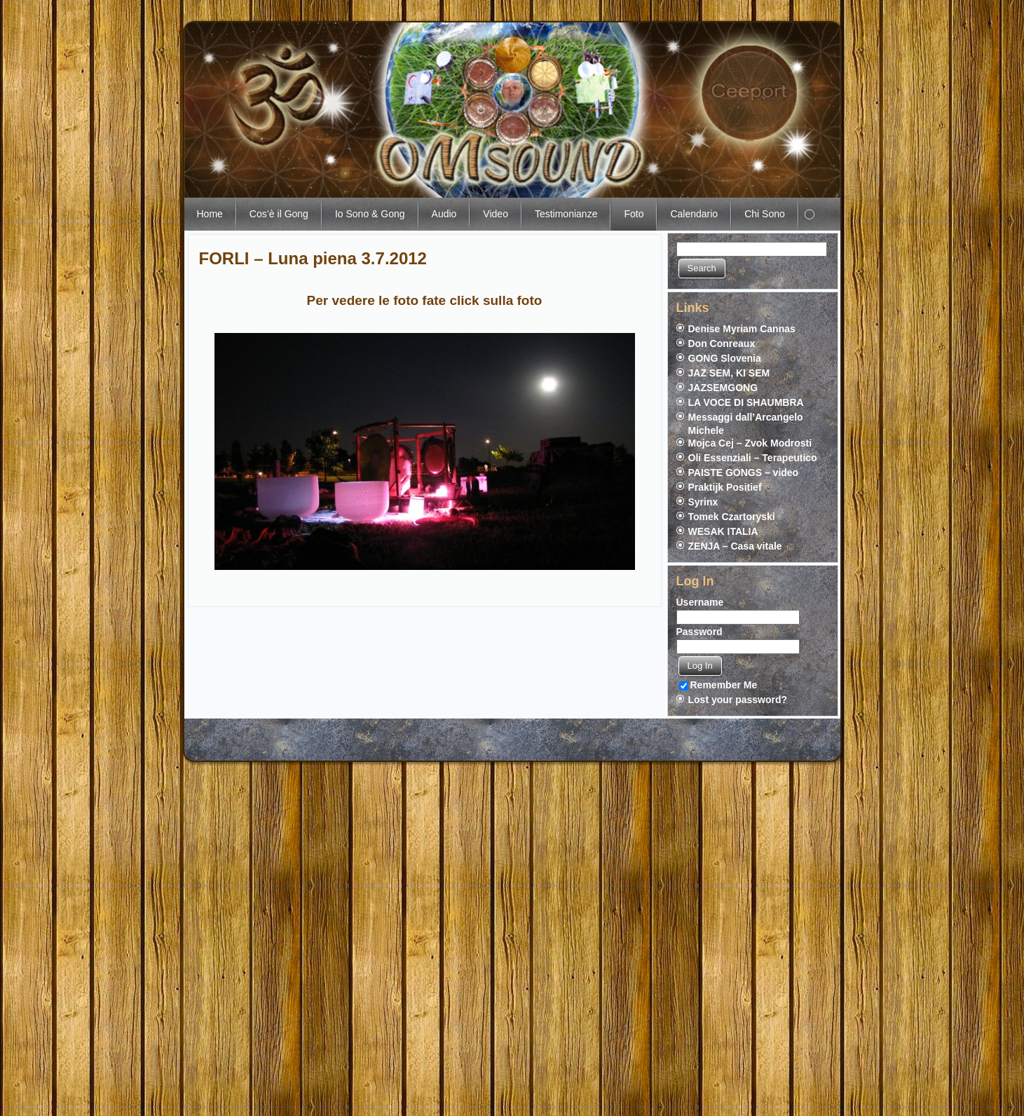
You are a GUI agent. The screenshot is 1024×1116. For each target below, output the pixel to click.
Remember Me (718, 684)
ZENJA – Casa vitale (735, 546)
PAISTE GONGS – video (743, 472)
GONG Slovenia (724, 358)
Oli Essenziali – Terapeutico (752, 457)
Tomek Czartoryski (731, 516)
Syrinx (703, 502)
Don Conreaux (722, 343)
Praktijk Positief (725, 487)
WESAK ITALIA (723, 531)
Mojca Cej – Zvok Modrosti (750, 443)
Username (700, 602)
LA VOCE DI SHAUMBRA (746, 402)
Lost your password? (738, 699)
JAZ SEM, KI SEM (729, 373)
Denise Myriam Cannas (742, 328)
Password (699, 631)
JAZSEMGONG (723, 387)
